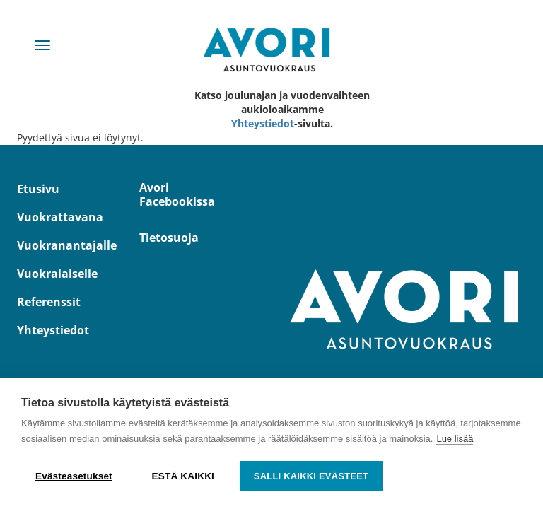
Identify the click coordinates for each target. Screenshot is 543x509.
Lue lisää (454, 438)
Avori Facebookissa (177, 194)
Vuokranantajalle (55, 245)
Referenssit (49, 302)
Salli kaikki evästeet (311, 476)
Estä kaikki (183, 476)
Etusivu (38, 189)
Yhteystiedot (262, 123)
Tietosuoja (169, 237)
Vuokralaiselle (55, 273)
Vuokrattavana (55, 217)
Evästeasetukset (73, 476)
